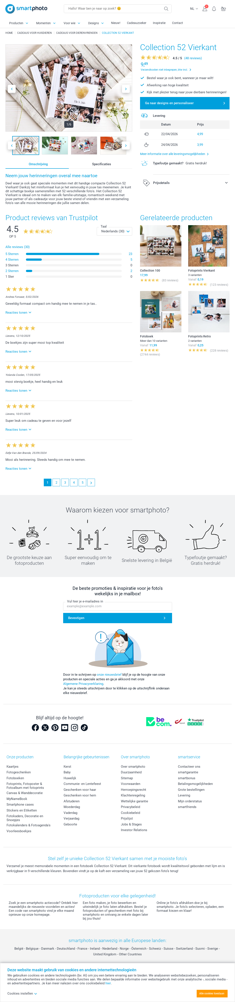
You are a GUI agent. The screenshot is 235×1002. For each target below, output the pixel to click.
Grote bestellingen (191, 790)
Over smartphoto (133, 767)
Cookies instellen (22, 993)
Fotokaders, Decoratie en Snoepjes (25, 818)
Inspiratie (159, 23)
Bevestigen (76, 618)
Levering (184, 795)
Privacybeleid (130, 807)
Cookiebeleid (130, 813)
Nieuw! (115, 23)
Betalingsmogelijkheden (195, 784)
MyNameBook (17, 799)
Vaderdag (70, 813)
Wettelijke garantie (134, 801)
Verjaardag (71, 818)
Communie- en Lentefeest (82, 784)
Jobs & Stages (131, 824)
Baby (67, 772)
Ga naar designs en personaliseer (169, 103)
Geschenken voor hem (80, 795)
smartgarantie (188, 772)
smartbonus (186, 778)
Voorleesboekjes (19, 831)
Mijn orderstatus (190, 801)
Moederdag (72, 807)
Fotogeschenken (19, 772)
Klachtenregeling (133, 795)
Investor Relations (134, 830)
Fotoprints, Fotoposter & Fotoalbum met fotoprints (25, 786)
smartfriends (187, 807)
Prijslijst (127, 818)
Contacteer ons (189, 767)
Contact (177, 23)
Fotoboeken (15, 778)
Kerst (67, 767)
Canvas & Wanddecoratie (25, 793)
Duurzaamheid (131, 772)
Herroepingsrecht (133, 790)
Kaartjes (13, 767)
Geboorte (70, 824)
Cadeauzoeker (136, 23)
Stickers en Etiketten (22, 810)
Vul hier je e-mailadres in (85, 602)
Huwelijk (70, 778)
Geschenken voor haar (80, 790)
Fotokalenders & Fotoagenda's (29, 825)
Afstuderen (71, 801)
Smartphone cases (20, 804)
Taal (104, 226)
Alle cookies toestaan (211, 993)
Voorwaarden (130, 784)
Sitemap (127, 778)
